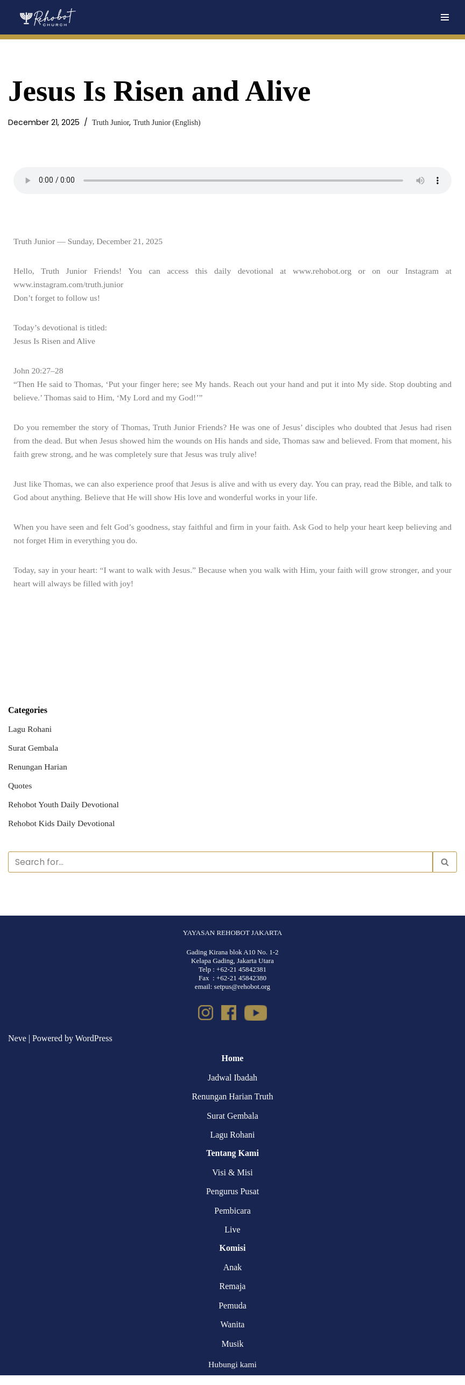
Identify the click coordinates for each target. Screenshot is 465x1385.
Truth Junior (112, 122)
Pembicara (232, 1220)
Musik (233, 1353)
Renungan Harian (38, 773)
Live (232, 1239)
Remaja (233, 1295)
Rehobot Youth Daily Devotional (65, 812)
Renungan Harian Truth (232, 1106)
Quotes (20, 793)
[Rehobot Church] (47, 17)
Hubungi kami (232, 1373)
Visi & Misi (232, 1181)
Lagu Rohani (30, 735)
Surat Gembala (34, 754)
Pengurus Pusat (232, 1201)
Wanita (233, 1334)
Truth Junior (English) (169, 122)
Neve (17, 1047)
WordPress (93, 1047)
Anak (232, 1276)
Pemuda (232, 1315)
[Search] (220, 871)
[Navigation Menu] (445, 17)
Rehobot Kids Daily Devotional (62, 831)
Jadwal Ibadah (232, 1087)
